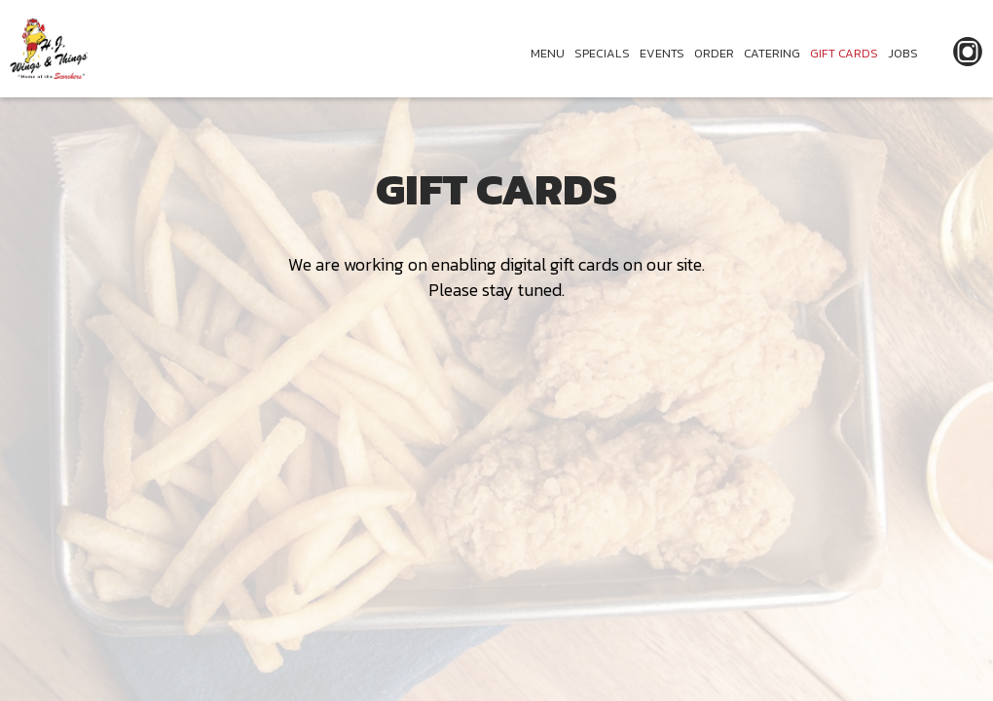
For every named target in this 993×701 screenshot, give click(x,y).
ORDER (714, 53)
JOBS (903, 53)
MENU (548, 53)
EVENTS (662, 53)
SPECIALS (602, 53)
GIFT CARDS (844, 53)
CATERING (772, 53)
